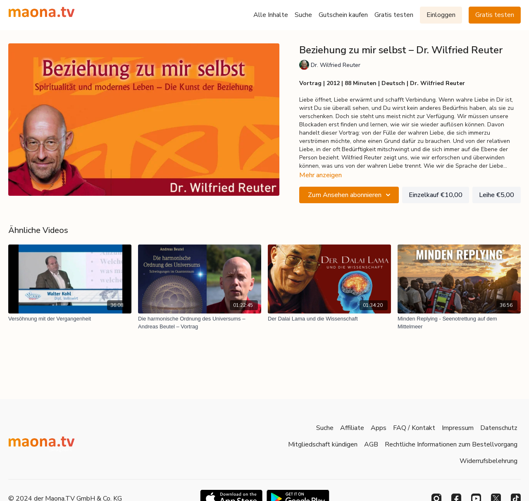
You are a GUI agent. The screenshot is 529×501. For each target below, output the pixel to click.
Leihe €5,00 (496, 194)
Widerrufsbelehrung (488, 460)
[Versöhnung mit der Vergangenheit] (69, 319)
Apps (378, 427)
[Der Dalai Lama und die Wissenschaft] (329, 319)
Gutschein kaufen (343, 14)
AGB (371, 444)
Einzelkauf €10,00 (435, 194)
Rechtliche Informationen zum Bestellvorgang (451, 444)
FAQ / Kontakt (414, 427)
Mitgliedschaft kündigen (322, 444)
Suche (303, 14)
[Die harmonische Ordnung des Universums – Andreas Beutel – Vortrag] (199, 323)
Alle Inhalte (270, 14)
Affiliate (352, 427)
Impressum (458, 427)
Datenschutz (498, 427)
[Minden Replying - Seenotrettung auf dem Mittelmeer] (459, 323)
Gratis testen (393, 14)
